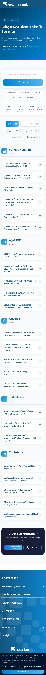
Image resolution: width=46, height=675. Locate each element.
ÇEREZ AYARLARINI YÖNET (32, 667)
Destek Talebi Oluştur (12, 547)
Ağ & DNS (25, 92)
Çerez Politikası (26, 660)
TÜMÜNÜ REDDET (10, 667)
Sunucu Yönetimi (11, 92)
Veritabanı (29, 98)
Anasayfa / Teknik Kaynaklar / (14, 46)
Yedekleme (17, 98)
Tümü (12, 124)
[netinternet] (15, 3)
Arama (23, 82)
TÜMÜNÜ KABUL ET (23, 672)
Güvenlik (38, 92)
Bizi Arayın (32, 547)
